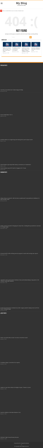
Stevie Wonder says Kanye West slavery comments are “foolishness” (15, 164)
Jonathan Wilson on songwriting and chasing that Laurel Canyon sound (16, 139)
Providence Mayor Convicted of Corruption (16, 49)
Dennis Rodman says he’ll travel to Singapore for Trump (13, 168)
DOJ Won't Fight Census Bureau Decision (9, 437)
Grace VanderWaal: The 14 (6, 114)
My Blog (21, 3)
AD (19, 443)
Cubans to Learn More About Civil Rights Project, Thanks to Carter (26, 49)
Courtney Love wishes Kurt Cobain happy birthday (11, 89)
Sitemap (27, 443)
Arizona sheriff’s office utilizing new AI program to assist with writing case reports (19, 253)
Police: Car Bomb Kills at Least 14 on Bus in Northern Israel (13, 10)
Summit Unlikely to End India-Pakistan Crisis (35, 49)
